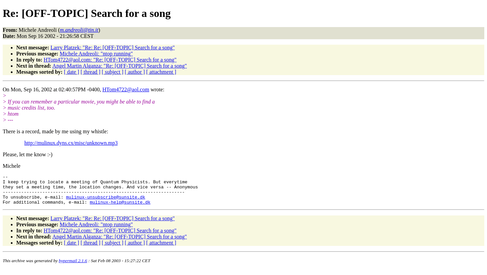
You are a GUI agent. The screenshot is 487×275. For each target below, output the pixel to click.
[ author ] (135, 72)
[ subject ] (112, 72)
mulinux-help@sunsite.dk (120, 208)
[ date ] (71, 72)
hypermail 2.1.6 (73, 266)
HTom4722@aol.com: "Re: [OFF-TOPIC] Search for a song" (110, 60)
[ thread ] (90, 72)
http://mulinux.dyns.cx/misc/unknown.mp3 (71, 143)
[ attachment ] (161, 72)
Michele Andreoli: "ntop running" (96, 53)
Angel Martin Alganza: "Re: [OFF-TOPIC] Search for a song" (119, 66)
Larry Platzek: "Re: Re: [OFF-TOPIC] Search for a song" (112, 47)
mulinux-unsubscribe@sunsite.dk (105, 202)
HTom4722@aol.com (125, 89)
